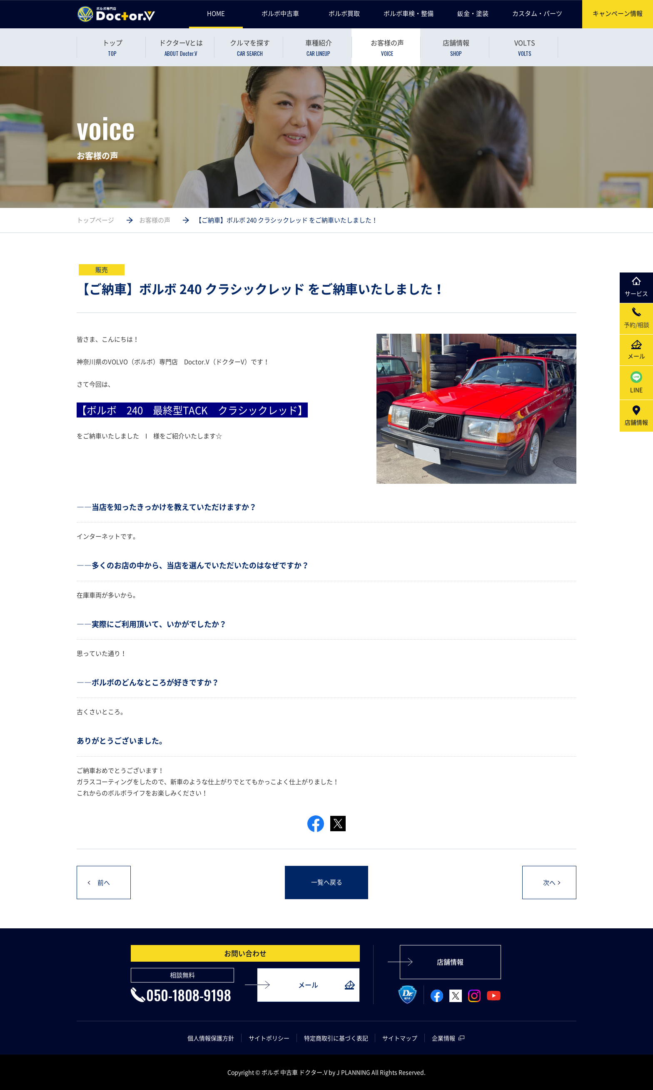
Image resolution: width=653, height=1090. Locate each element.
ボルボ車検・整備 (409, 13)
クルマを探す (249, 48)
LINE (636, 382)
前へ (103, 883)
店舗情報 (456, 48)
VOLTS (524, 48)
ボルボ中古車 (280, 13)
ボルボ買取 (344, 13)
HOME (216, 13)
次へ (549, 883)
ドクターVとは (181, 48)
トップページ (95, 220)
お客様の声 (387, 48)
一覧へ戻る (326, 882)
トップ (112, 48)
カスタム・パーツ (537, 13)
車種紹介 (318, 48)
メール (308, 985)
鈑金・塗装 (473, 13)
